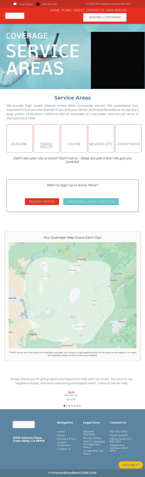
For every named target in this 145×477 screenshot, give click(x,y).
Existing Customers (105, 17)
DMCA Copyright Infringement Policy (94, 444)
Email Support (26, 4)
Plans (66, 10)
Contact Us (95, 10)
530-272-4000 (118, 431)
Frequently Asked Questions (91, 201)
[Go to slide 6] (77, 406)
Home (54, 10)
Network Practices (89, 433)
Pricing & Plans (66, 438)
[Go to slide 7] (80, 406)
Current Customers (64, 444)
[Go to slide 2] (67, 406)
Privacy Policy (92, 438)
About (78, 10)
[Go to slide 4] (72, 406)
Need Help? (131, 465)
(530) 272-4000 (49, 4)
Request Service (42, 201)
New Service (117, 10)
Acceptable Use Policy (93, 452)
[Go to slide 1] (64, 406)
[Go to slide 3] (69, 406)
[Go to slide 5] (74, 406)
